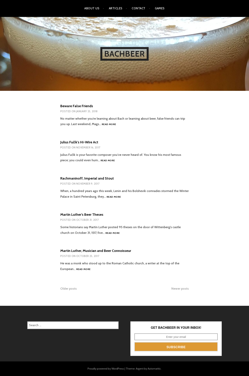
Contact (138, 8)
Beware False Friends (76, 106)
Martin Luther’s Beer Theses (81, 214)
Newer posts (180, 288)
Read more (109, 124)
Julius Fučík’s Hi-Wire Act (79, 142)
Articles (115, 8)
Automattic (154, 368)
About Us (91, 8)
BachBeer (124, 54)
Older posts (68, 288)
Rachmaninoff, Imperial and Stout (87, 178)
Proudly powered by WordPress (106, 368)
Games (159, 8)
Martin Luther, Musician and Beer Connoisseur (95, 251)
